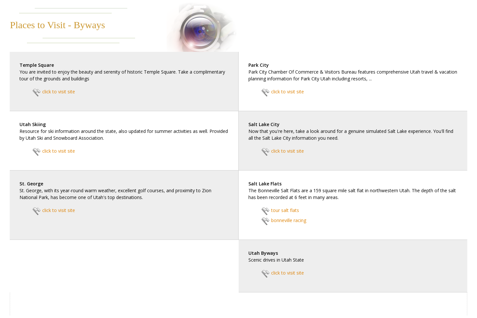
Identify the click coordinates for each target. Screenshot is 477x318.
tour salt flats (285, 210)
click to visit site (58, 91)
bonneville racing (288, 220)
